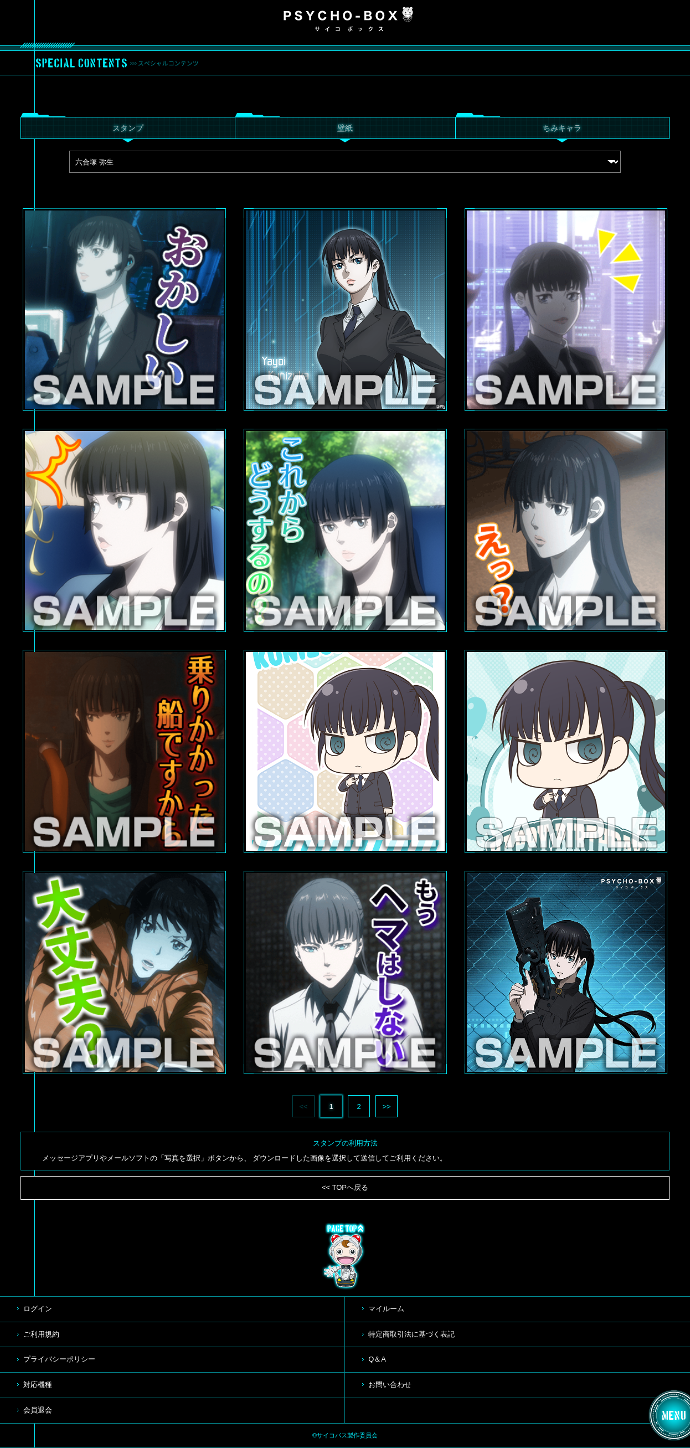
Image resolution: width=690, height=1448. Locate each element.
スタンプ (127, 128)
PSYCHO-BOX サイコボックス (348, 19)
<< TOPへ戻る (345, 1187)
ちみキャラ (562, 128)
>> (386, 1106)
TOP (345, 1256)
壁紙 (345, 128)
